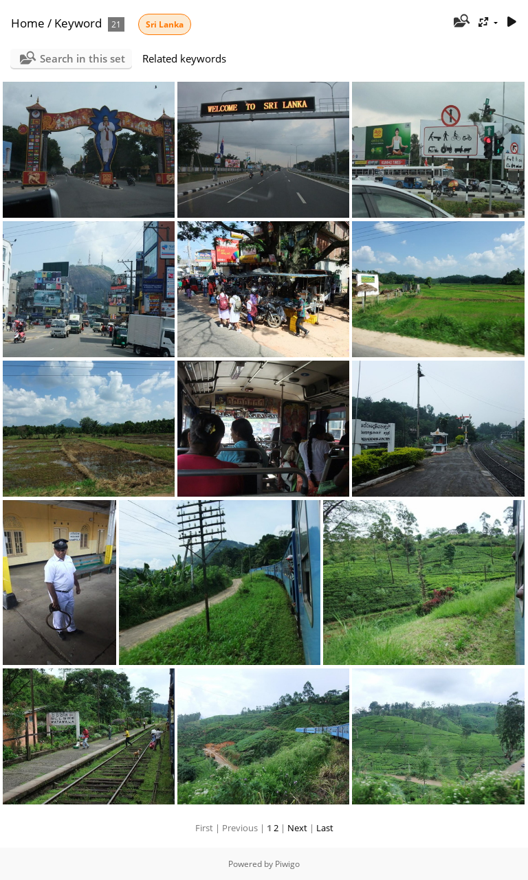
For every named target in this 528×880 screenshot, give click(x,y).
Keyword (78, 23)
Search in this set (82, 58)
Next (297, 828)
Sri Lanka (165, 24)
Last (324, 828)
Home (28, 23)
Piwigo (287, 864)
